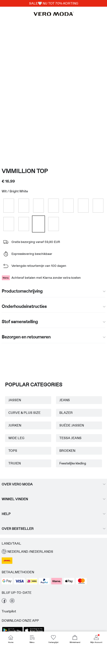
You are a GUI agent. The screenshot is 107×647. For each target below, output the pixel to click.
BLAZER (66, 413)
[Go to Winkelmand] (75, 639)
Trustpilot (9, 611)
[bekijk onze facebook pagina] (4, 602)
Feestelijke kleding (72, 463)
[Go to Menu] (32, 639)
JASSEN (14, 400)
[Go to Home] (10, 639)
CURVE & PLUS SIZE (24, 413)
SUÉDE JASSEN (71, 425)
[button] (53, 551)
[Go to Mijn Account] (96, 639)
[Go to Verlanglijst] (53, 639)
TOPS (12, 450)
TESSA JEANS (70, 438)
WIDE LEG (16, 438)
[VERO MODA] (54, 14)
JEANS (64, 400)
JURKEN (14, 425)
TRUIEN (14, 463)
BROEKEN (67, 450)
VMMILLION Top (25, 171)
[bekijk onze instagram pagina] (12, 602)
